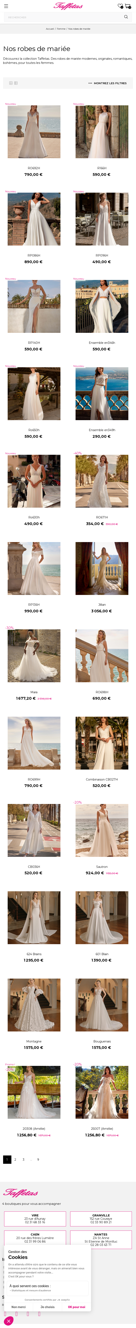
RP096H (102, 255)
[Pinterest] (28, 1314)
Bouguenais (102, 1041)
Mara (33, 692)
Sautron (102, 867)
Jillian (102, 605)
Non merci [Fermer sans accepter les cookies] (18, 1307)
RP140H (34, 343)
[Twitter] (39, 1314)
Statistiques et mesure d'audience (31, 1290)
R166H (102, 168)
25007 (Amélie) (102, 1129)
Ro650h (34, 430)
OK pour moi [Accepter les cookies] (76, 1307)
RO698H (102, 692)
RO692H (34, 168)
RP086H (34, 255)
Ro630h (34, 517)
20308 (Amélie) (34, 1129)
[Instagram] (5, 1314)
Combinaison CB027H (102, 779)
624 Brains (34, 954)
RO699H (34, 779)
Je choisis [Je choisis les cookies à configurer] (48, 1307)
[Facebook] (16, 1314)
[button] (9, 1321)
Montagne (34, 1041)
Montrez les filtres (108, 83)
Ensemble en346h (102, 343)
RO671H (102, 517)
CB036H (34, 867)
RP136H (34, 605)
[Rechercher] (68, 17)
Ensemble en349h (102, 430)
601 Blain (102, 954)
